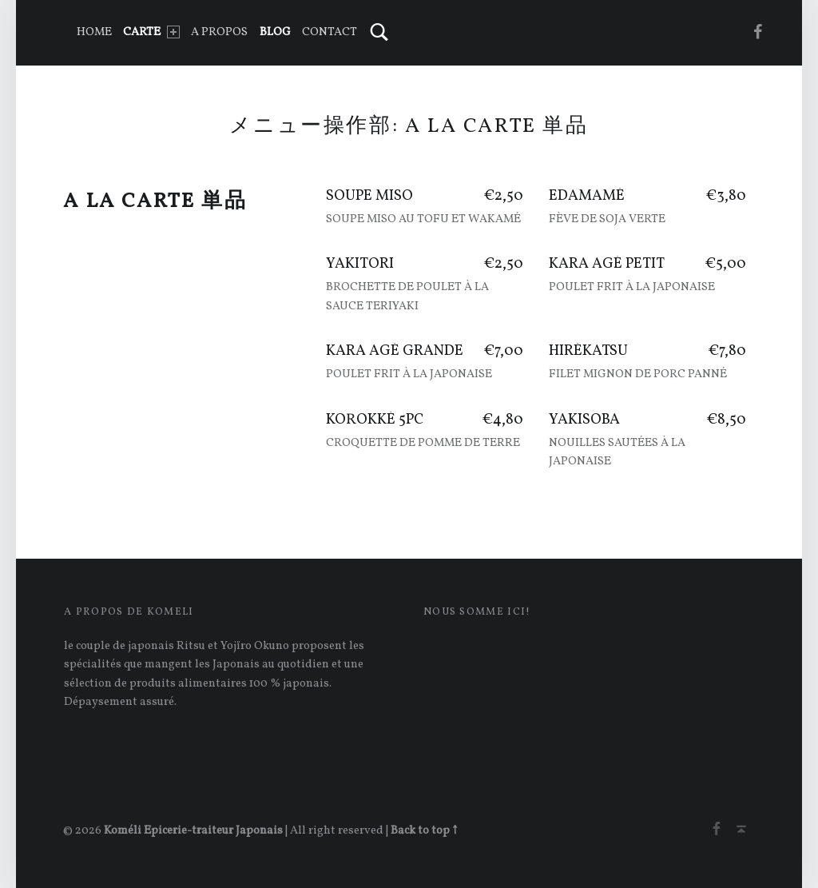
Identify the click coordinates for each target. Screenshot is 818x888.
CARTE (151, 32)
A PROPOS (219, 32)
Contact (329, 32)
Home (94, 32)
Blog (275, 32)
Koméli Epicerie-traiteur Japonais (193, 830)
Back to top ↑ (424, 830)
